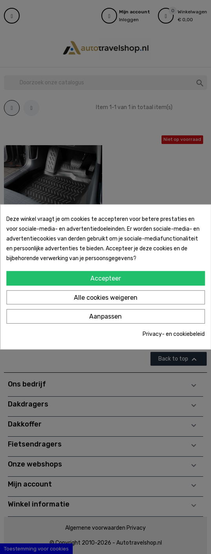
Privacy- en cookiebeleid (174, 334)
